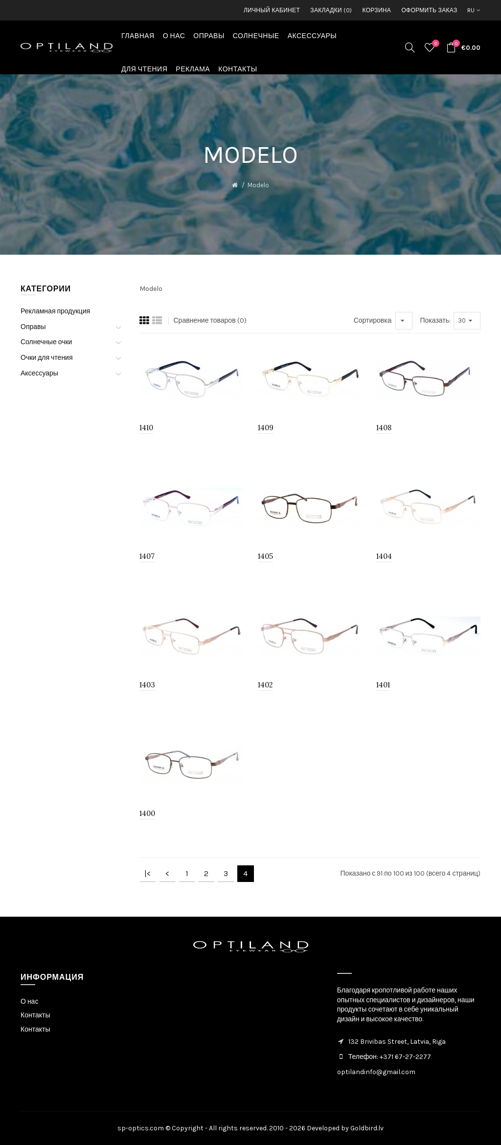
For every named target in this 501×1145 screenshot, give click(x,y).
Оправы (33, 327)
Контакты (35, 1015)
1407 (147, 556)
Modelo (258, 185)
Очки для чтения (47, 357)
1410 (146, 427)
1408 (383, 427)
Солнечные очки (46, 342)
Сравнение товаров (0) (210, 320)
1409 (265, 427)
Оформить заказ (429, 10)
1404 (384, 556)
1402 (265, 684)
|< (147, 873)
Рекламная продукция (55, 311)
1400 (147, 813)
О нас (29, 1001)
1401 (383, 684)
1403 (147, 684)
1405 (265, 556)
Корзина (377, 10)
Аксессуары (39, 373)
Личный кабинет (272, 10)
